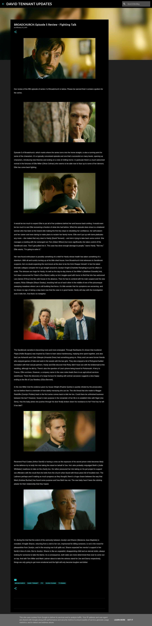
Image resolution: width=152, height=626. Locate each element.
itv (42, 583)
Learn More (119, 620)
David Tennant (33, 583)
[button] (15, 32)
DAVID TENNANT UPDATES (29, 4)
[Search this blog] (138, 4)
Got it (130, 620)
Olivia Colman (51, 583)
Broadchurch (20, 583)
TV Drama (61, 583)
